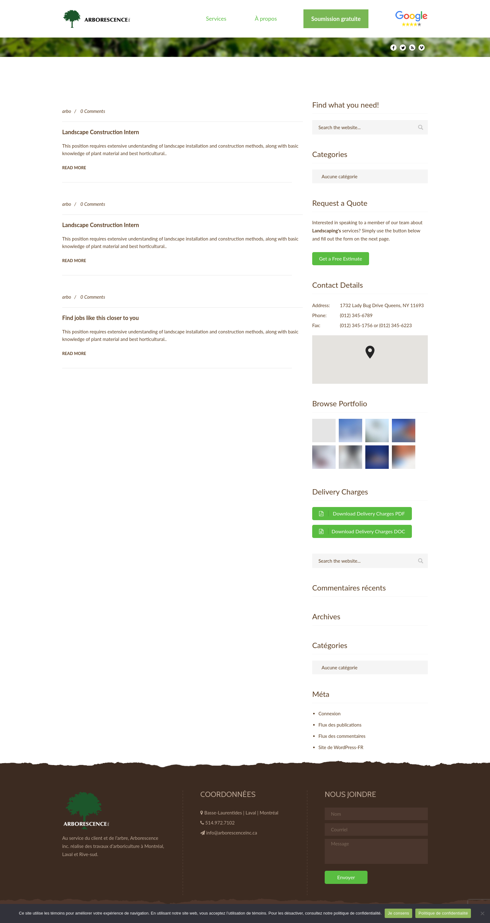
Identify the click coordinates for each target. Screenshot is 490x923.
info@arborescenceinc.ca (231, 832)
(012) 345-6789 (356, 315)
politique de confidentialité (357, 913)
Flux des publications (340, 725)
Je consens (398, 913)
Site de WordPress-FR (340, 747)
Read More (74, 167)
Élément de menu (411, 18)
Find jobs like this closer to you (100, 317)
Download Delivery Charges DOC (362, 531)
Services (216, 18)
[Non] (482, 913)
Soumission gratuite (336, 18)
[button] (370, 352)
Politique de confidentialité (443, 913)
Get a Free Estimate (340, 258)
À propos (266, 18)
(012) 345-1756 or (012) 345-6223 (376, 325)
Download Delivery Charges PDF (362, 513)
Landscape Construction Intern (100, 132)
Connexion (329, 713)
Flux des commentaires (342, 736)
